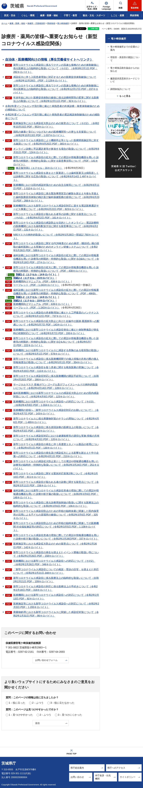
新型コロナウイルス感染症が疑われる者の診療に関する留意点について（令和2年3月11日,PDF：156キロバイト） (56, 484)
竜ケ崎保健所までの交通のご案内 (124, 48)
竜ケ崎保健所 (63, 23)
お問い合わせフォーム (46, 660)
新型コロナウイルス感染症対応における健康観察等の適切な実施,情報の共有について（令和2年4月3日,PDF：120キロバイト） (56, 437)
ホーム (4, 23)
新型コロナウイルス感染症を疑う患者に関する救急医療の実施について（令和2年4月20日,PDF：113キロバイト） (56, 369)
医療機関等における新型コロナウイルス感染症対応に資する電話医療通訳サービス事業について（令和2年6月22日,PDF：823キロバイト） (56, 207)
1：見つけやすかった (21, 714)
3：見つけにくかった (70, 714)
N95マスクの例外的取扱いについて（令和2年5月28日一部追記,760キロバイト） (56, 236)
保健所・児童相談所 (36, 23)
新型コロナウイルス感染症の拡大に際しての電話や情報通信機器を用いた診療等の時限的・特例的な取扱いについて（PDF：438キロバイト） (56, 269)
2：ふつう (38, 702)
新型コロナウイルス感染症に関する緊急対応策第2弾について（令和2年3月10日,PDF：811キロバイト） (55, 475)
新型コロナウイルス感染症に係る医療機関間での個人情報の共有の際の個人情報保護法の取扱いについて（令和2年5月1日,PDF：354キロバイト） (56, 360)
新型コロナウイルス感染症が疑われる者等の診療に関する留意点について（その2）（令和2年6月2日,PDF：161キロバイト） (54, 216)
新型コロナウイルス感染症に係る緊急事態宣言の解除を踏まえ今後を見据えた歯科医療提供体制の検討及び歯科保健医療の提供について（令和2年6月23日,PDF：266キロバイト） (56, 197)
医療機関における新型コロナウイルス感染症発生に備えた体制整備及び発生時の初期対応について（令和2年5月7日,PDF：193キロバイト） (56, 331)
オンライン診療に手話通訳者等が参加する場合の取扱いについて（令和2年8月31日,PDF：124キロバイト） (56, 150)
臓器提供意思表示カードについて (124, 80)
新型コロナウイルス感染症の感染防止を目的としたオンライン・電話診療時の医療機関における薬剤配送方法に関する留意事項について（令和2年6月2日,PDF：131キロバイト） (56, 226)
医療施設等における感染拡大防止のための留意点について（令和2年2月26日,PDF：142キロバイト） (55, 545)
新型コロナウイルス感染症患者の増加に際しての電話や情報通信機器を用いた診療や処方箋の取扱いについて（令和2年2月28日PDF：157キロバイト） (56, 537)
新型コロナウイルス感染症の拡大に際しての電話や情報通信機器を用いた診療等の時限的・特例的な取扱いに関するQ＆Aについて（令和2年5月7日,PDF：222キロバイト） (56, 342)
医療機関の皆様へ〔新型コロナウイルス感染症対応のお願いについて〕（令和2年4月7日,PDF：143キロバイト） (56, 412)
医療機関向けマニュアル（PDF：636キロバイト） (41, 281)
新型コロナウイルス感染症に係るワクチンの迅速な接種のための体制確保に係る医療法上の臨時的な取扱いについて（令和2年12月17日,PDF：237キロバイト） (56, 89)
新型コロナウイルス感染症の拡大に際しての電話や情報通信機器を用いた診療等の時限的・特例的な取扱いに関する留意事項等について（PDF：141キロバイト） (56, 161)
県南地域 (51, 23)
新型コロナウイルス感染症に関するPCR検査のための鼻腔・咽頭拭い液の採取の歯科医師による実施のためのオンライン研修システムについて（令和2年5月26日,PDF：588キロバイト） (56, 247)
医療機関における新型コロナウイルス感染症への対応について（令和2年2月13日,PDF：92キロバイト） (56, 597)
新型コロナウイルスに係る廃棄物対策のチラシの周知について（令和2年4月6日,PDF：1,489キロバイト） (56, 420)
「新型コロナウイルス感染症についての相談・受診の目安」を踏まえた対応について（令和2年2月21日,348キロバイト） (56, 571)
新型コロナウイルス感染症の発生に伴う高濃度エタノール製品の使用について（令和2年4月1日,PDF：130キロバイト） (56, 446)
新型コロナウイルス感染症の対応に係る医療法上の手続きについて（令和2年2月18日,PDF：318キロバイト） (55, 588)
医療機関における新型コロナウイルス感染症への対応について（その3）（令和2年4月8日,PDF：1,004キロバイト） (54, 403)
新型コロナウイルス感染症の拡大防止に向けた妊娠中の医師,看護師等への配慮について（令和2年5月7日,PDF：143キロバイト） (56, 323)
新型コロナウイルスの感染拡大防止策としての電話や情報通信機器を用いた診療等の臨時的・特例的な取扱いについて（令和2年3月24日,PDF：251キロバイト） (56, 465)
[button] (106, 5)
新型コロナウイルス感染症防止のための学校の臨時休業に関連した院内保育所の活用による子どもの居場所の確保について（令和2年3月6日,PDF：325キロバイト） (56, 514)
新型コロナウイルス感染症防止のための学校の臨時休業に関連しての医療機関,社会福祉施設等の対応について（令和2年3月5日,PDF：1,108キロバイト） (56, 527)
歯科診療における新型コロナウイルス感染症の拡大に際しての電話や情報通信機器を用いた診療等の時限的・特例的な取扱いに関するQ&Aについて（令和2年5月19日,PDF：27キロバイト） (56, 259)
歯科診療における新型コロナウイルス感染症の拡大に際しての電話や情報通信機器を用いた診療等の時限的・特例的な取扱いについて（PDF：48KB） (56, 292)
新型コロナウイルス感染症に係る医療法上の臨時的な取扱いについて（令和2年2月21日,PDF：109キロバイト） (56, 580)
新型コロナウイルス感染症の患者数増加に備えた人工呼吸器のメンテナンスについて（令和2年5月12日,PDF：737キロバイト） (56, 314)
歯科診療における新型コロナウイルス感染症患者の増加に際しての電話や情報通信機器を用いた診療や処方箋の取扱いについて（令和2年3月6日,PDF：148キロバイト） (56, 494)
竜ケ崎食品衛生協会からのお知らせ (124, 69)
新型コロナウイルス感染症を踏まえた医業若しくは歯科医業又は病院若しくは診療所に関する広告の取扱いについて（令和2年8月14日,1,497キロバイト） (56, 176)
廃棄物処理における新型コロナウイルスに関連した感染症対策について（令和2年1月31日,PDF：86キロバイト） (56, 614)
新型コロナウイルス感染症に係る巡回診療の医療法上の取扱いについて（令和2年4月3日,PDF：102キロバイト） (56, 429)
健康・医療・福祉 (17, 23)
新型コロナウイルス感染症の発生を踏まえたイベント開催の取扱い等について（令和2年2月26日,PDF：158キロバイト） (56, 554)
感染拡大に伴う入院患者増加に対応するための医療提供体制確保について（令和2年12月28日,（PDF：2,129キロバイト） (54, 79)
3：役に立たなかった (62, 702)
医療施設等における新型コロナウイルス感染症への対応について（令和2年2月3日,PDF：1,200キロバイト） (56, 605)
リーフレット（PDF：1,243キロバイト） (36, 285)
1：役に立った (17, 702)
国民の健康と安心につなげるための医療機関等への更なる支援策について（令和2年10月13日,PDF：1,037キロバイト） (54, 133)
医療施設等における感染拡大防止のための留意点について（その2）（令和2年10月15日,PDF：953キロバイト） (56, 125)
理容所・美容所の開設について (124, 59)
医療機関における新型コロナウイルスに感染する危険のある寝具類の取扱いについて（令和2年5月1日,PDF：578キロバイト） (56, 352)
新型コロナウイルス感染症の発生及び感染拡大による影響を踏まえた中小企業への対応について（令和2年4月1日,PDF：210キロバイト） (56, 454)
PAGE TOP (71, 754)
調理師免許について (120, 89)
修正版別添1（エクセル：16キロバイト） (39, 168)
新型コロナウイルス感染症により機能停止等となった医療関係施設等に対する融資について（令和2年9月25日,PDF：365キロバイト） (56, 142)
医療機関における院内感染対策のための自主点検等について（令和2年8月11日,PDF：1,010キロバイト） (56, 187)
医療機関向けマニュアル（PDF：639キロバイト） (41, 304)
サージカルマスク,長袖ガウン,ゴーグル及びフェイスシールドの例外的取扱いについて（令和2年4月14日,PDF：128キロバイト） (55, 386)
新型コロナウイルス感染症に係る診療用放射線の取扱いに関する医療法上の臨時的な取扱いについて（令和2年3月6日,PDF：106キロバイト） (56, 504)
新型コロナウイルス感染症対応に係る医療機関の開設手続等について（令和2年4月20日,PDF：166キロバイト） (56, 378)
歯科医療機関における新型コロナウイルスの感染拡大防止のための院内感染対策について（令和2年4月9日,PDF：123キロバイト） (56, 395)
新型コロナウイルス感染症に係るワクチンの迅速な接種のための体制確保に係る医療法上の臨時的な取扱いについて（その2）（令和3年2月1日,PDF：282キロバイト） (56, 68)
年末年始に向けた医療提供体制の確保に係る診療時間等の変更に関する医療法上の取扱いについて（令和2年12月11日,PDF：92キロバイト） (56, 99)
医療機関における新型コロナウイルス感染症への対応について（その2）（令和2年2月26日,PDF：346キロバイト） (54, 563)
